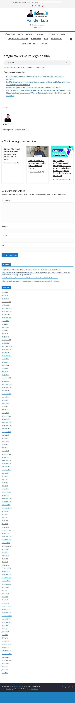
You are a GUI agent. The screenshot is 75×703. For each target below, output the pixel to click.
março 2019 (5, 565)
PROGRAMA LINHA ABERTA (56, 34)
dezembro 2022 (7, 422)
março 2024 (5, 375)
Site (3, 245)
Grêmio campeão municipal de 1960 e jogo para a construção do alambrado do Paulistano (31, 281)
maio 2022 (5, 444)
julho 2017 (5, 628)
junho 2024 (5, 365)
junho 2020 (5, 517)
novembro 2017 (7, 616)
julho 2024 (5, 362)
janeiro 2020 (6, 533)
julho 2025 (5, 324)
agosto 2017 (5, 625)
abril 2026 (5, 295)
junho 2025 (5, 327)
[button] (33, 34)
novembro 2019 (7, 540)
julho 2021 (5, 476)
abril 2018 (5, 600)
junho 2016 (5, 670)
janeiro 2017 (6, 647)
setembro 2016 (6, 660)
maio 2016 (5, 673)
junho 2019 (5, 555)
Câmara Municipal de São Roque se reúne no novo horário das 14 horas (11, 154)
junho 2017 (5, 632)
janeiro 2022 (6, 457)
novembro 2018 (7, 578)
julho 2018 (5, 590)
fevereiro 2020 (6, 530)
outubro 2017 (6, 619)
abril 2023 (5, 410)
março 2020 (5, 527)
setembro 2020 (6, 508)
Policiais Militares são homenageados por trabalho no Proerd (37, 164)
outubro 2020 (6, 505)
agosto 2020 (5, 511)
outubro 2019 (6, 543)
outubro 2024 (6, 352)
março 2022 (5, 451)
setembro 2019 (6, 546)
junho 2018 (5, 593)
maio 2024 (5, 368)
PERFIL (20, 34)
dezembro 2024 (7, 346)
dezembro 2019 (7, 536)
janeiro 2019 (6, 571)
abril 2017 (5, 638)
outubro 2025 (6, 314)
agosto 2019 (5, 549)
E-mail (4, 236)
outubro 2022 (6, 429)
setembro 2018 (6, 584)
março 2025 (5, 337)
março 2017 (5, 641)
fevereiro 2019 (6, 568)
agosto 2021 (5, 473)
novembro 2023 (7, 387)
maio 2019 (5, 559)
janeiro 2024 (6, 381)
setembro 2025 (6, 318)
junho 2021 (5, 479)
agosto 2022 (5, 435)
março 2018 (5, 603)
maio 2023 (5, 406)
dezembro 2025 (7, 308)
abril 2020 (5, 524)
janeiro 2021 (6, 495)
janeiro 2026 (6, 305)
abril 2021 (5, 486)
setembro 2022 (6, 432)
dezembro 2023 (7, 384)
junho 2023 (5, 403)
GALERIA (40, 34)
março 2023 (5, 413)
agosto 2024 (5, 359)
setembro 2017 (6, 622)
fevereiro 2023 (6, 416)
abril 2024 (5, 371)
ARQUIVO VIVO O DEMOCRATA (18, 39)
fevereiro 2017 (6, 644)
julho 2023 (5, 400)
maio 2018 (5, 597)
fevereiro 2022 (6, 454)
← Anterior (6, 107)
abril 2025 (5, 333)
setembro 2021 (6, 470)
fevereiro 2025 (6, 340)
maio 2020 (5, 521)
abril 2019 (5, 562)
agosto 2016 (5, 663)
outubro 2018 (6, 581)
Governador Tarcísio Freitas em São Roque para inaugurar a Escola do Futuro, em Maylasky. (31, 269)
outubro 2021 (6, 467)
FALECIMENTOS (36, 39)
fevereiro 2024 (6, 378)
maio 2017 (5, 635)
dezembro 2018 (7, 574)
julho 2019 (5, 552)
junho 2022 (5, 441)
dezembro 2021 (7, 460)
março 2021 (5, 489)
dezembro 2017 (7, 613)
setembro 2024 (6, 356)
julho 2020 (5, 514)
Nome (4, 226)
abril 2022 (5, 448)
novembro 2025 (7, 311)
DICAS (46, 39)
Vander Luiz (37, 20)
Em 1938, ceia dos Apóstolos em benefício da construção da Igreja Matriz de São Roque (30, 278)
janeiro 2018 (6, 609)
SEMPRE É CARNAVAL (29, 44)
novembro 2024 (7, 349)
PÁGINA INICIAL (10, 34)
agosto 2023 (5, 397)
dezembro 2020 (7, 498)
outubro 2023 (6, 391)
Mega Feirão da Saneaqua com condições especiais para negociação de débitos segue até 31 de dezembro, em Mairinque (62, 168)
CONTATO (44, 44)
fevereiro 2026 (6, 302)
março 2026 (5, 299)
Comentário (6, 200)
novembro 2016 (7, 654)
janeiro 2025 (6, 343)
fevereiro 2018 (6, 606)
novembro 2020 (7, 502)
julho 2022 (5, 438)
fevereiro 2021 (6, 492)
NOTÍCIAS (29, 34)
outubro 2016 (6, 657)
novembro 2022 (7, 425)
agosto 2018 (5, 587)
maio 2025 (5, 330)
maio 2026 (5, 292)
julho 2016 (5, 666)
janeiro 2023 (6, 419)
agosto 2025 (5, 321)
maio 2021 (5, 482)
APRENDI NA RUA (56, 39)
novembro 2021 (7, 463)
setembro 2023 (6, 394)
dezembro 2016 (7, 651)
